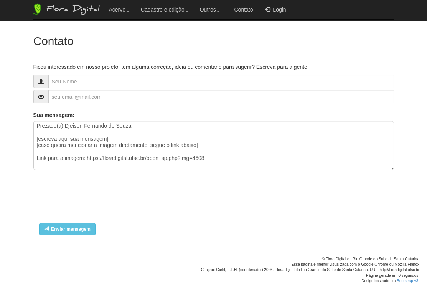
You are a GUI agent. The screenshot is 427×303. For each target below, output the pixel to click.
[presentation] (91, 198)
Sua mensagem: (53, 115)
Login (275, 9)
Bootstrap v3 (407, 281)
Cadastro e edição (164, 10)
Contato (242, 10)
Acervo (119, 10)
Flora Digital (65, 9)
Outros (210, 10)
